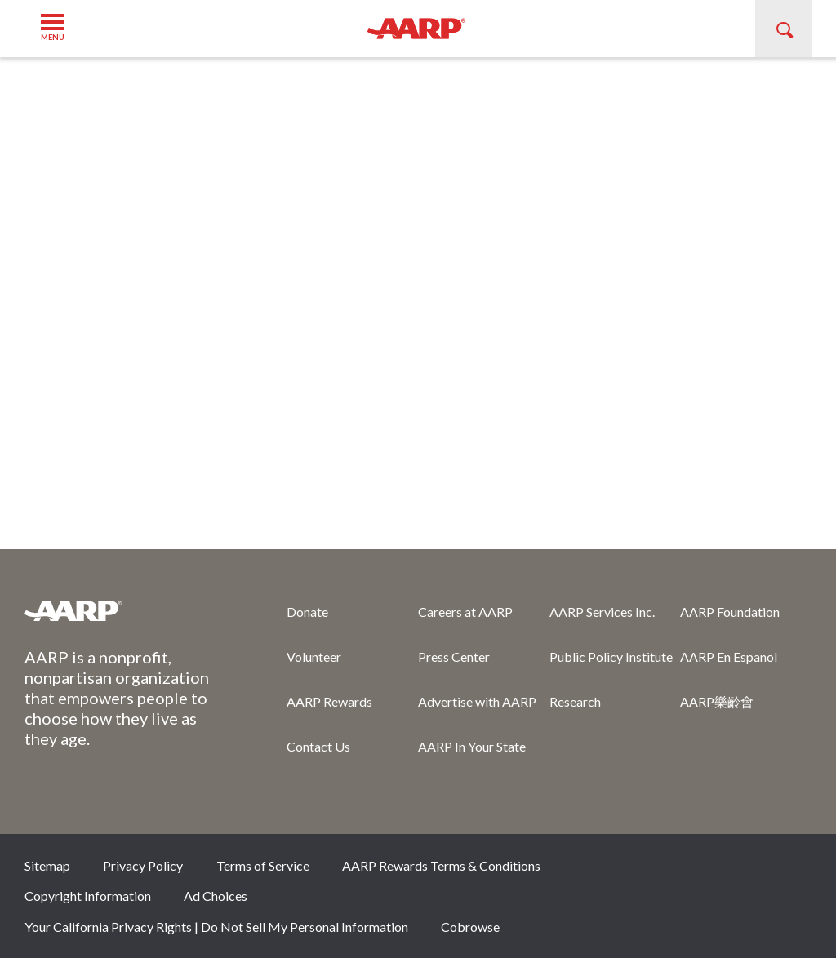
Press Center (454, 656)
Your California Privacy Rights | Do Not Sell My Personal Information (216, 926)
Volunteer (314, 656)
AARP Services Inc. (602, 611)
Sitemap (47, 865)
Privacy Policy (143, 865)
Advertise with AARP (477, 701)
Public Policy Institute (611, 656)
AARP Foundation (730, 611)
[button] (59, 28)
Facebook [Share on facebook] (627, 870)
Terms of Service (262, 865)
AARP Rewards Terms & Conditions (441, 865)
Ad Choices (215, 895)
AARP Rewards (329, 701)
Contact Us (318, 746)
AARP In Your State (472, 746)
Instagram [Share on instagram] (736, 870)
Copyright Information (87, 895)
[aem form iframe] (418, 302)
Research (575, 701)
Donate (307, 611)
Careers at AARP (465, 611)
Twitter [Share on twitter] (681, 870)
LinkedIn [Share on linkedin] (791, 870)
